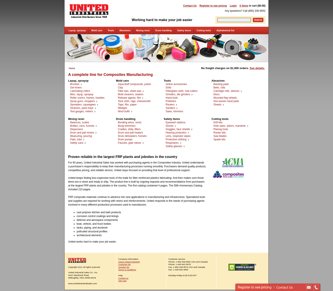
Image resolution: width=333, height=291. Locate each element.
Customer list (124, 264)
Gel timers (76, 87)
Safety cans (76, 142)
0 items (244, 5)
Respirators (172, 142)
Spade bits (219, 139)
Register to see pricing (213, 5)
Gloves (170, 125)
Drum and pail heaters (130, 132)
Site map (122, 281)
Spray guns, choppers (82, 101)
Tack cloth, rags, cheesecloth (134, 101)
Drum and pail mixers (82, 132)
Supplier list (123, 267)
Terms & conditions (127, 269)
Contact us (123, 278)
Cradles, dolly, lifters (129, 129)
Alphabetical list (225, 30)
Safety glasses (174, 146)
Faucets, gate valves (129, 142)
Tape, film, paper (127, 104)
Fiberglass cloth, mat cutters (182, 90)
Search (258, 19)
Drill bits (218, 122)
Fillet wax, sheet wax (129, 90)
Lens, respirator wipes (178, 136)
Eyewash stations (175, 122)
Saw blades (220, 136)
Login (233, 5)
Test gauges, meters (81, 111)
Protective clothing (176, 139)
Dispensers (76, 129)
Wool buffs (124, 111)
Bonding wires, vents (129, 122)
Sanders (170, 107)
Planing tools (220, 129)
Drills (168, 87)
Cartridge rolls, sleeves (226, 90)
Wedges (122, 107)
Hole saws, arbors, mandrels (229, 125)
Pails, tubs (76, 139)
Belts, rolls (219, 87)
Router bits (219, 132)
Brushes (74, 84)
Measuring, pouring (81, 136)
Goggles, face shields (178, 129)
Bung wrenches (126, 125)
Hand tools (172, 97)
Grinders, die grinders (178, 94)
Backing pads (221, 84)
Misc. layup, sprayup (81, 94)
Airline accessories (176, 84)
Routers (170, 104)
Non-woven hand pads (226, 101)
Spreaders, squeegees (83, 104)
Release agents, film (129, 97)
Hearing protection (176, 132)
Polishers (171, 101)
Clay (120, 87)
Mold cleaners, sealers (130, 94)
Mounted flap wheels (225, 97)
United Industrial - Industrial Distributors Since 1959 (89, 11)
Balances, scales (79, 122)
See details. (257, 68)
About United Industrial (129, 262)
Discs (216, 94)
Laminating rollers (80, 90)
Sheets (217, 104)
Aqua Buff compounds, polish (134, 84)
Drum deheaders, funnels (132, 136)
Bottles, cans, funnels (82, 125)
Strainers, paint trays (81, 107)
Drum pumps (125, 139)
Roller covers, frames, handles (87, 97)
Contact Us (190, 5)
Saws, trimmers (174, 111)
